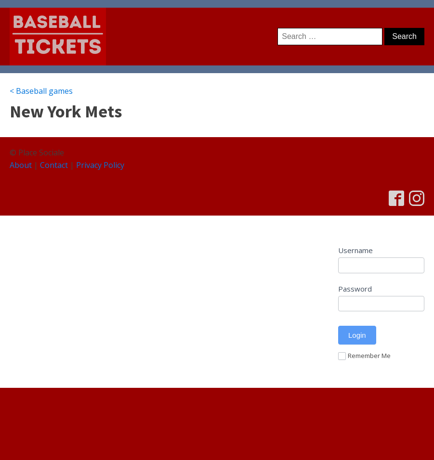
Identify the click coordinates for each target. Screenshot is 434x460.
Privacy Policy (100, 165)
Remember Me (364, 356)
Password (355, 289)
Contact (54, 165)
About (21, 165)
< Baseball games (41, 91)
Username (355, 250)
